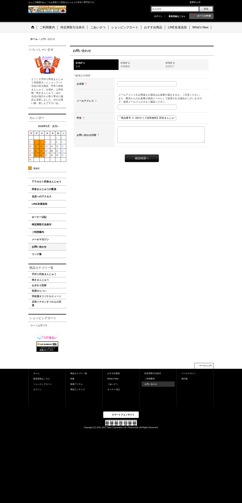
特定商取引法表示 (41, 224)
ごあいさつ (112, 384)
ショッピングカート (42, 384)
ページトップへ (206, 366)
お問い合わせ (39, 246)
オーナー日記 (39, 217)
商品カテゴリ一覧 (78, 373)
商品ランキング (77, 389)
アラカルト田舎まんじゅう (46, 181)
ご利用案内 (38, 232)
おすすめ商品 (113, 373)
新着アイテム (76, 384)
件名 (79, 117)
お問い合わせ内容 (87, 135)
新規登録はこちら (177, 16)
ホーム (36, 373)
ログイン (158, 16)
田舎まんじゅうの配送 (44, 189)
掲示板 (185, 378)
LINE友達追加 (39, 203)
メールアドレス (86, 100)
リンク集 (37, 254)
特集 (72, 378)
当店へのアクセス (41, 196)
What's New (113, 378)
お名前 (81, 83)
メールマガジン (40, 239)
